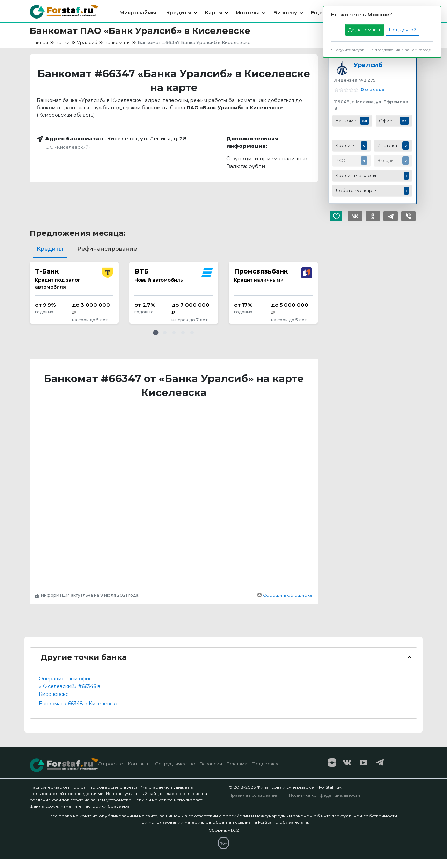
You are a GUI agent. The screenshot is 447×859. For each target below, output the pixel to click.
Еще (317, 12)
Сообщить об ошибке (285, 595)
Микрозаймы (137, 12)
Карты (213, 12)
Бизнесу (285, 12)
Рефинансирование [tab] (107, 249)
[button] (155, 332)
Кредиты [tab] (50, 249)
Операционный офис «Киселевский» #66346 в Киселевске (69, 686)
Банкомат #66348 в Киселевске (79, 703)
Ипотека (248, 12)
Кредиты (178, 12)
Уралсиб (367, 65)
